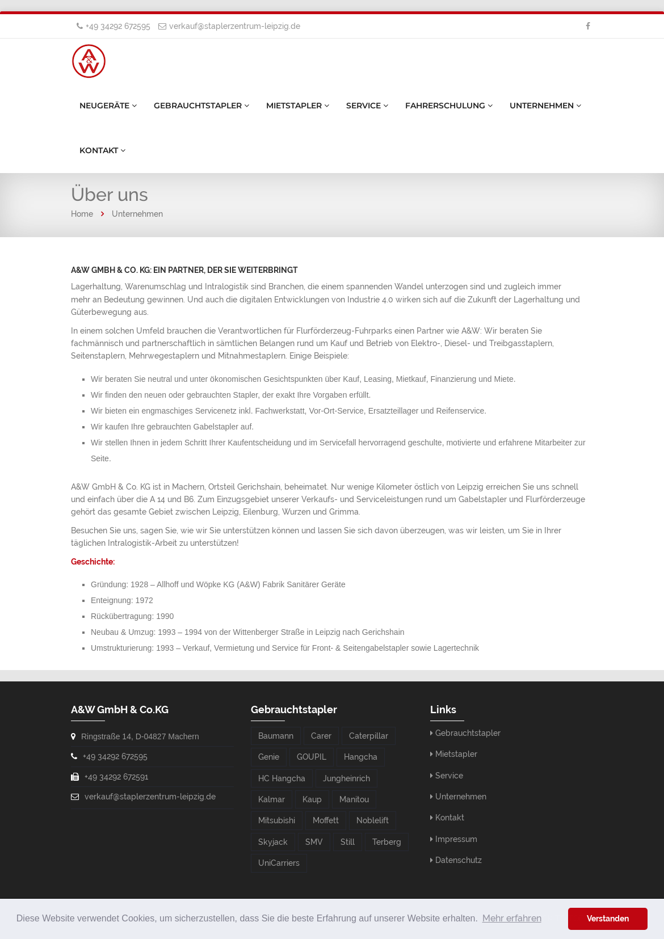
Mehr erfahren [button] (511, 918)
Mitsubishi (276, 820)
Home (82, 213)
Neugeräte (108, 105)
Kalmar (271, 799)
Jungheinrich (346, 778)
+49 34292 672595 (118, 26)
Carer (321, 735)
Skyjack (273, 842)
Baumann (275, 735)
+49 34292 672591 (116, 776)
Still (348, 842)
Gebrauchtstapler (201, 105)
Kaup (312, 799)
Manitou (354, 799)
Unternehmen (545, 105)
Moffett (326, 820)
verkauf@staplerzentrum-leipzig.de (234, 26)
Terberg (386, 842)
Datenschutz (458, 860)
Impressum (456, 839)
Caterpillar (368, 735)
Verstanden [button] (608, 918)
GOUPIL (311, 756)
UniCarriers (279, 863)
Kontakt (102, 150)
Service (367, 105)
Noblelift (372, 820)
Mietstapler (297, 105)
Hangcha (360, 756)
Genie (268, 756)
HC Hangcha (281, 778)
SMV (314, 842)
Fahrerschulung (449, 105)
